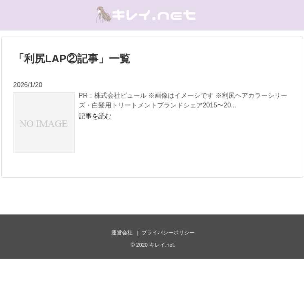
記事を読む (95, 116)
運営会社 (122, 233)
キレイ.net (161, 245)
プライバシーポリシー (168, 233)
